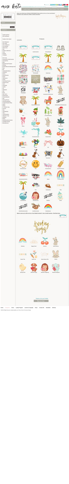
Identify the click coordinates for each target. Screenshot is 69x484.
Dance (3, 73)
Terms (12, 307)
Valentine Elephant (56, 272)
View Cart (47, 4)
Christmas (4, 72)
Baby (3, 62)
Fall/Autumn (5, 78)
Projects (4, 53)
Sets (3, 49)
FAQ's (36, 307)
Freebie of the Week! (6, 39)
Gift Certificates (5, 36)
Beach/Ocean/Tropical (7, 63)
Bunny (56, 259)
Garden (4, 86)
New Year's (4, 94)
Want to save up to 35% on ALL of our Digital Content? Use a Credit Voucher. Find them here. (38, 213)
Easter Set (34, 259)
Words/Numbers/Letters (7, 120)
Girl (3, 88)
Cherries (45, 246)
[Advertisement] (42, 28)
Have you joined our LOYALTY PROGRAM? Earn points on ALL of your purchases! (36, 13)
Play (3, 98)
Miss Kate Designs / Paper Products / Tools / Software (52, 9)
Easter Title (23, 259)
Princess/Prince (5, 99)
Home (2, 307)
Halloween (4, 89)
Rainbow (22, 246)
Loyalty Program (26, 9)
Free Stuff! (4, 43)
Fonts (3, 52)
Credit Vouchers (35, 9)
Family (3, 79)
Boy (3, 69)
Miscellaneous (5, 123)
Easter (3, 76)
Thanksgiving (5, 111)
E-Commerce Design (27, 310)
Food (3, 84)
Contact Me (41, 307)
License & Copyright (28, 307)
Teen (3, 110)
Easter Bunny (56, 246)
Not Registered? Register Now (27, 6)
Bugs (3, 68)
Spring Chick (22, 272)
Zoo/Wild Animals (6, 121)
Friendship (4, 85)
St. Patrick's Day (5, 107)
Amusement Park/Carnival (8, 59)
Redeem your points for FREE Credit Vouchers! (28, 14)
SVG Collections (5, 44)
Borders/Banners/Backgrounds (9, 66)
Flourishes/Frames (6, 81)
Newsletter (48, 307)
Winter (3, 118)
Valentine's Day (5, 115)
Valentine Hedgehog (45, 272)
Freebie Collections (6, 50)
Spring (3, 105)
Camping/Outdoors (6, 70)
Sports (3, 104)
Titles (3, 112)
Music (3, 92)
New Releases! (5, 42)
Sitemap (54, 307)
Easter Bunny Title (44, 259)
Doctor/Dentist (5, 75)
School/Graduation (6, 101)
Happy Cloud (33, 246)
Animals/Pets (5, 60)
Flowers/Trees (5, 82)
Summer (4, 108)
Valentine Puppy (34, 272)
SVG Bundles (5, 46)
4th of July (4, 57)
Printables (4, 55)
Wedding (4, 117)
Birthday (4, 65)
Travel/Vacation (5, 114)
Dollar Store (5, 47)
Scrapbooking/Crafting (7, 102)
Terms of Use (21, 310)
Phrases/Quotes (5, 97)
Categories (7, 307)
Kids (3, 91)
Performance (5, 95)
